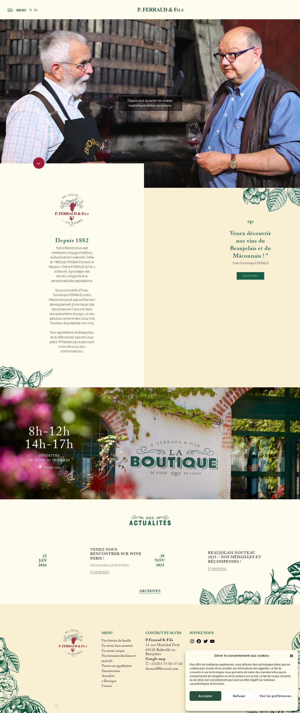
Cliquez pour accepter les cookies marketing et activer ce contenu (150, 103)
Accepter (205, 696)
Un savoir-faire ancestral (117, 646)
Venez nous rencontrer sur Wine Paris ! (115, 554)
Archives (149, 592)
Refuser (239, 696)
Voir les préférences (275, 696)
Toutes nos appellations (117, 666)
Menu (16, 10)
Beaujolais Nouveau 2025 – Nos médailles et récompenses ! (234, 557)
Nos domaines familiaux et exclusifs (119, 659)
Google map (49, 467)
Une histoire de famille (116, 641)
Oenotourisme (111, 671)
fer (148, 669)
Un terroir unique (113, 651)
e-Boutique (109, 681)
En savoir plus (99, 571)
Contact (107, 686)
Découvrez (250, 275)
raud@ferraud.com (164, 669)
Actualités (108, 676)
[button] (291, 656)
